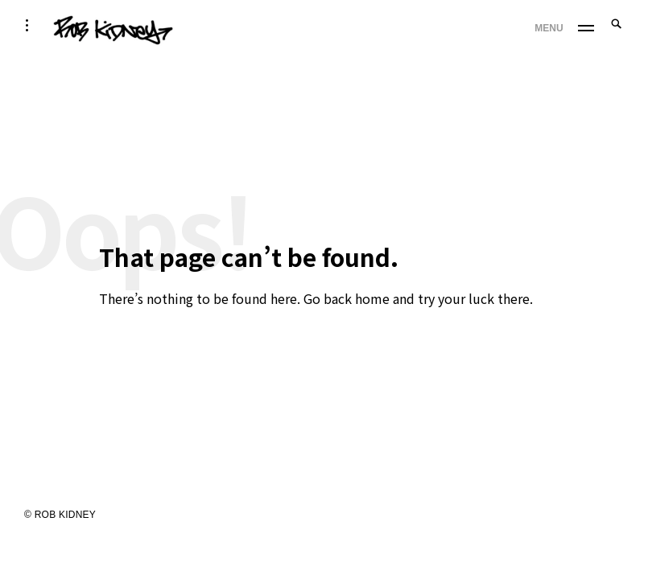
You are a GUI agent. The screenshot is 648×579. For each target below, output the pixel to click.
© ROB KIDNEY (60, 514)
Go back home (346, 298)
